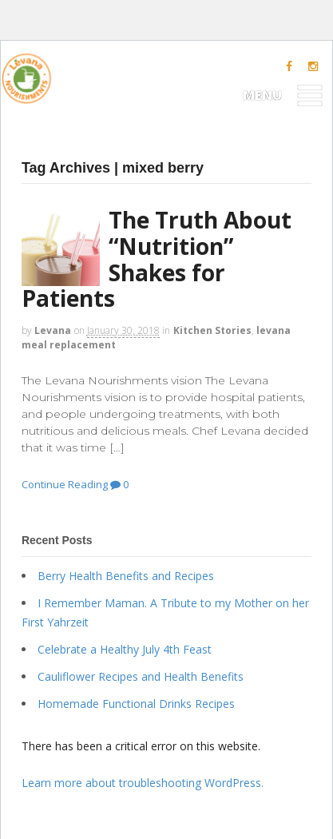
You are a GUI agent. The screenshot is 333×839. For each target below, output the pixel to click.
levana (52, 330)
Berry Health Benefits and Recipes (126, 575)
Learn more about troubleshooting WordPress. (143, 782)
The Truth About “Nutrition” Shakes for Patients (156, 259)
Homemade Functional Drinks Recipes (136, 703)
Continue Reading (65, 484)
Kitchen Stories (212, 330)
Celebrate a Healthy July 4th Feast (125, 649)
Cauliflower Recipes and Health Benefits (141, 676)
